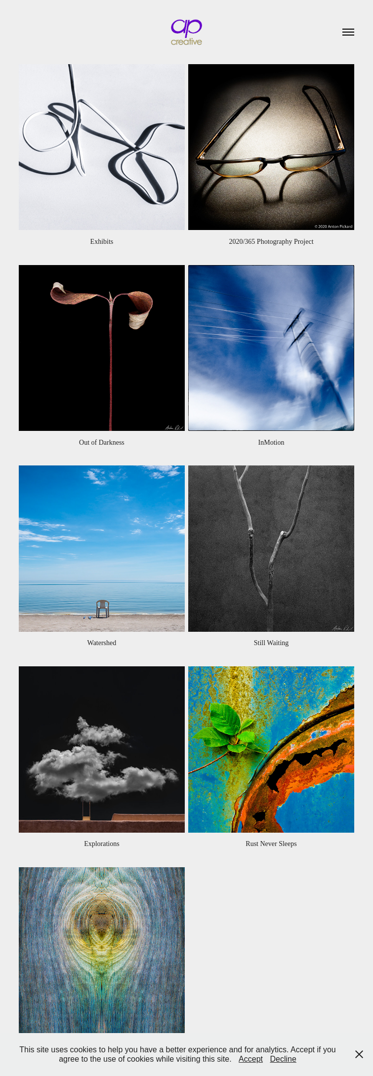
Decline (283, 1059)
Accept (251, 1059)
